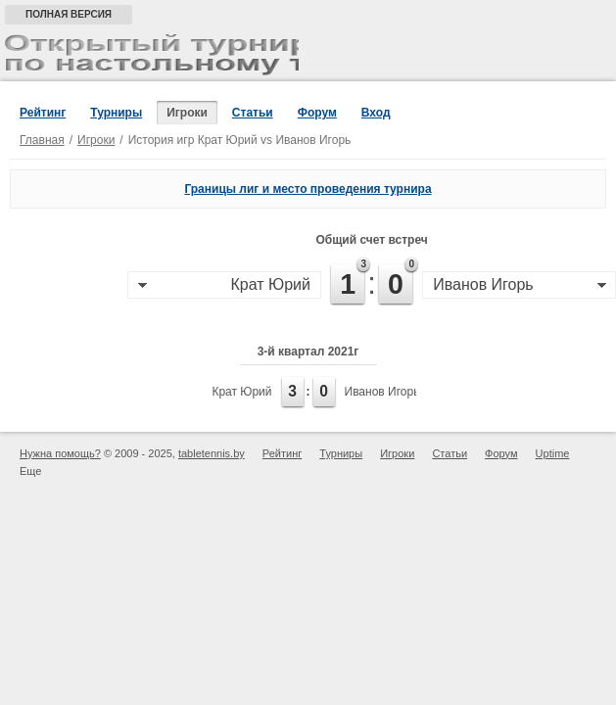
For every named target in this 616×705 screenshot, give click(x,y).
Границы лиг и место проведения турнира (307, 189)
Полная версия (68, 14)
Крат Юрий (241, 392)
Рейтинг (43, 112)
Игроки (187, 112)
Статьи (252, 112)
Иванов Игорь (382, 392)
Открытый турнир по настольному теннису (152, 55)
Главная (42, 140)
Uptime (553, 453)
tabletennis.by (211, 453)
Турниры (116, 112)
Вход (376, 112)
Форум (317, 112)
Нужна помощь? (60, 453)
